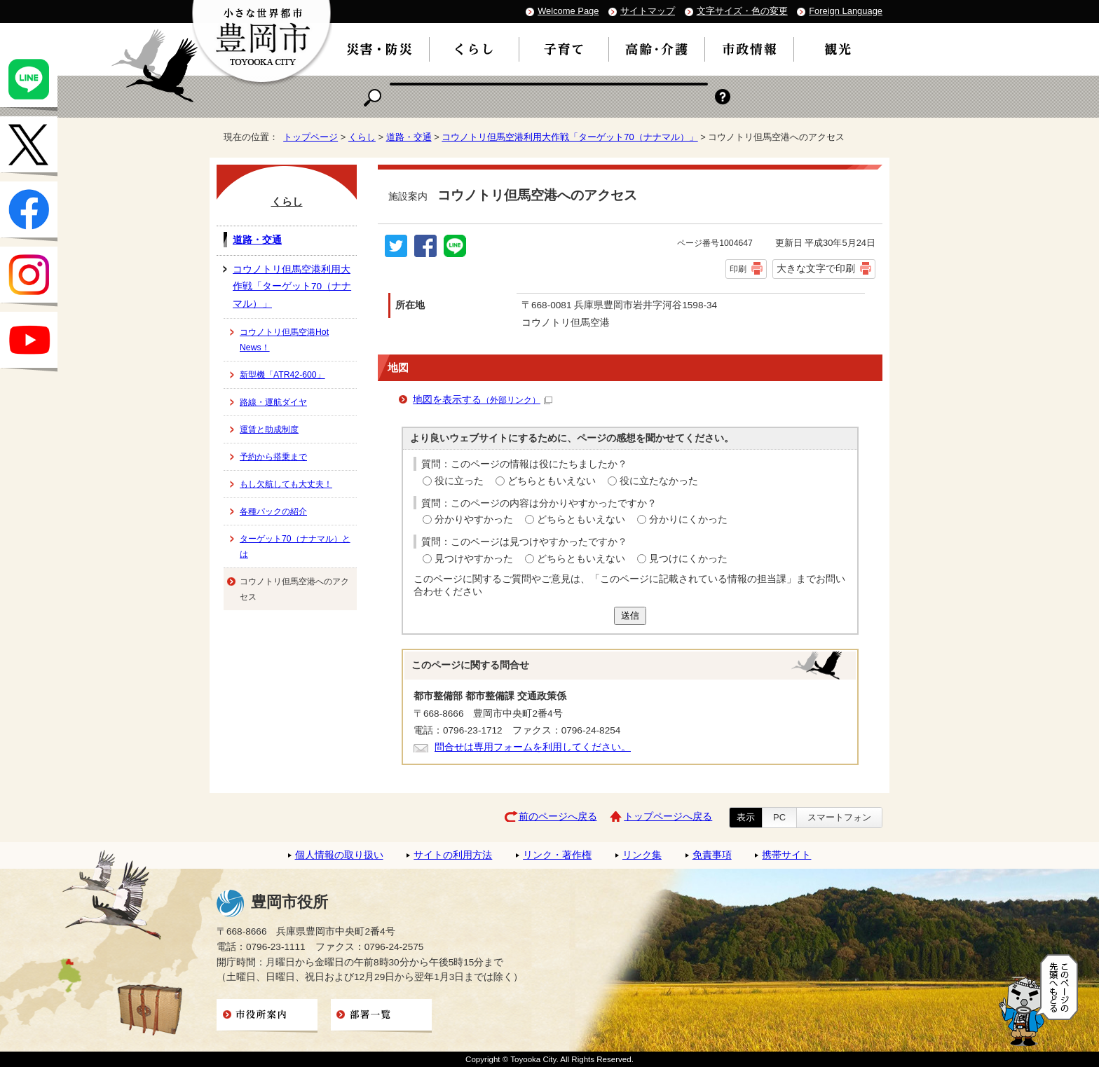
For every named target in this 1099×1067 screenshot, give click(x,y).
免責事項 (712, 855)
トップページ (310, 137)
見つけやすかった (474, 558)
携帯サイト (786, 855)
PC (779, 817)
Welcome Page (568, 11)
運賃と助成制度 (269, 429)
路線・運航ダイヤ (273, 402)
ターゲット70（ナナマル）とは (295, 546)
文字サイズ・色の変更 (742, 11)
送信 (630, 615)
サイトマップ (647, 11)
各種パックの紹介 (273, 511)
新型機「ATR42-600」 (282, 375)
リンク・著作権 (557, 855)
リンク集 (642, 855)
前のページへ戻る (558, 816)
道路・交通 (409, 137)
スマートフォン (839, 817)
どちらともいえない (551, 481)
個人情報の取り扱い (339, 855)
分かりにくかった (688, 519)
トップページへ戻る (668, 816)
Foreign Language (845, 11)
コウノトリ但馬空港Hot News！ (284, 339)
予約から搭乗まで (273, 457)
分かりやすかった (474, 519)
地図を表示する (482, 399)
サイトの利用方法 (453, 855)
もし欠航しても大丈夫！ (286, 484)
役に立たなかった (659, 481)
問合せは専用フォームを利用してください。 (533, 747)
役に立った (459, 481)
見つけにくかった (688, 558)
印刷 (738, 269)
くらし (362, 137)
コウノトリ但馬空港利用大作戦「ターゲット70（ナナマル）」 (569, 137)
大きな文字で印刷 (816, 268)
